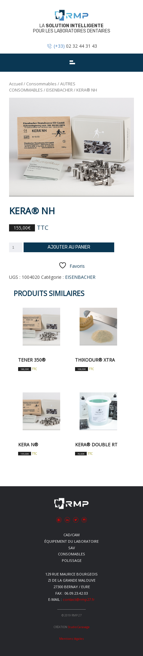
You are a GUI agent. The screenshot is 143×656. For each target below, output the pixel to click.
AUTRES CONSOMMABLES (42, 87)
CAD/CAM (71, 534)
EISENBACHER (59, 90)
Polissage (72, 560)
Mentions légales (71, 639)
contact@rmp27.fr (79, 599)
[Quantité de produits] (15, 247)
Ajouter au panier (69, 247)
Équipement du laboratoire (71, 541)
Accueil (16, 84)
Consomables (71, 553)
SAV (71, 547)
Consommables (41, 84)
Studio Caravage (79, 627)
